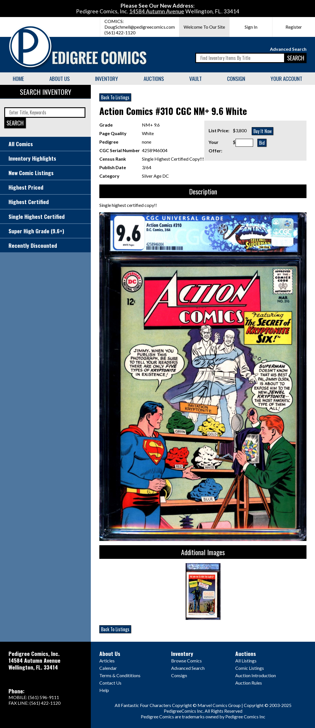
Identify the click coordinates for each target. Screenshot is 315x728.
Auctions (154, 78)
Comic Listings (249, 668)
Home (18, 78)
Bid (262, 142)
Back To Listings (115, 97)
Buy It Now (262, 131)
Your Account (286, 78)
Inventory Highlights (32, 158)
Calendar (108, 668)
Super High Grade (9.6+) (36, 231)
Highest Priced (26, 187)
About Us (59, 78)
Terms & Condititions (119, 675)
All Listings (246, 660)
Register (293, 27)
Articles (107, 660)
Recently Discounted (33, 245)
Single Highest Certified (37, 216)
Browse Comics (186, 660)
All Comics (21, 144)
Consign (236, 78)
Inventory (106, 78)
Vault (195, 78)
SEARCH (295, 57)
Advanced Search (288, 49)
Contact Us (110, 682)
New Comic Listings (31, 173)
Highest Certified (29, 202)
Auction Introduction (255, 675)
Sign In (251, 27)
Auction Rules (248, 682)
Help (104, 690)
